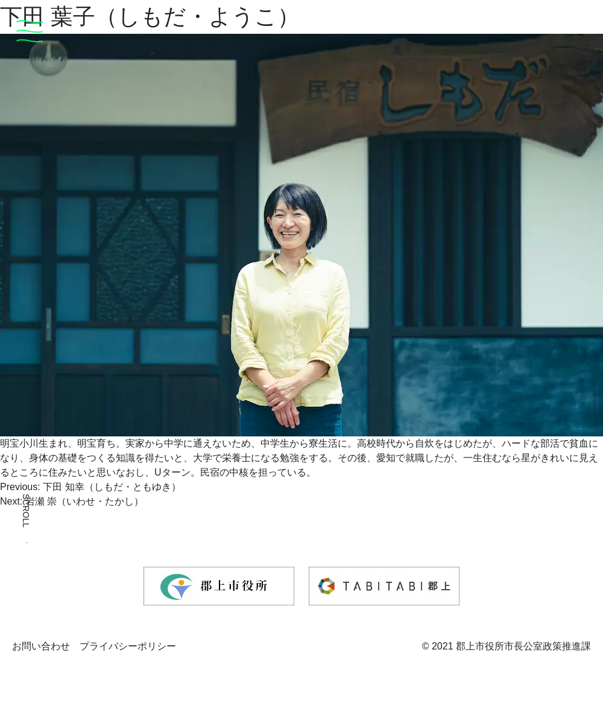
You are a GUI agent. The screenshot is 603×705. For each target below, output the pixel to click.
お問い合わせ (41, 646)
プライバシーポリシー (128, 646)
